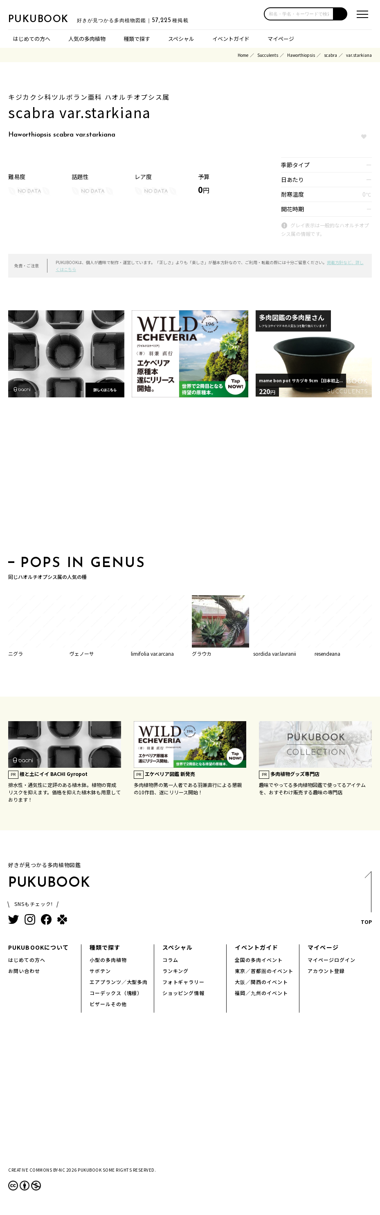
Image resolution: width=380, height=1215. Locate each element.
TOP (366, 900)
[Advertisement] (190, 479)
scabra (330, 55)
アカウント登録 (326, 970)
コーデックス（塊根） (116, 992)
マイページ (281, 38)
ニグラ (15, 653)
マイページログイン (331, 959)
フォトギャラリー (183, 981)
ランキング (175, 970)
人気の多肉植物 (87, 38)
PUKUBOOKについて (38, 947)
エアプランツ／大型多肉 (119, 981)
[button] (340, 13)
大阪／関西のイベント (261, 981)
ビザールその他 (108, 1003)
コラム (170, 959)
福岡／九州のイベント (261, 992)
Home (243, 55)
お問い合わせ (24, 970)
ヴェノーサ (82, 653)
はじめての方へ (31, 38)
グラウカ (201, 653)
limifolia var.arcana (152, 653)
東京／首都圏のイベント (264, 970)
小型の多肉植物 (108, 959)
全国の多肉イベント (259, 959)
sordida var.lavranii (274, 653)
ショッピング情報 (183, 992)
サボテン (100, 970)
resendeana (327, 653)
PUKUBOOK (49, 18)
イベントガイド (231, 38)
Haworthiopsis (301, 55)
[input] (299, 13)
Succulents (267, 55)
